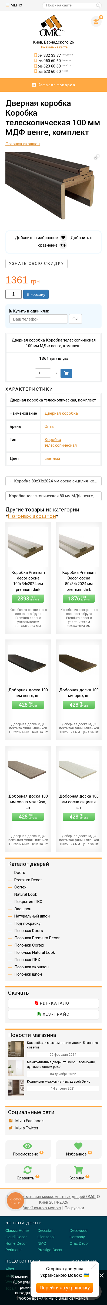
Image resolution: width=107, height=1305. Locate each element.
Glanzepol (46, 1237)
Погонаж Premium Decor (37, 938)
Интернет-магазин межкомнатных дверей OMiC (51, 1196)
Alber (9, 1269)
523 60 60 (53, 71)
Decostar (45, 1230)
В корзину (36, 294)
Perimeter (13, 1250)
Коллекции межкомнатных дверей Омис (58, 1081)
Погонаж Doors (28, 930)
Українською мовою (42, 1208)
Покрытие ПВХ (28, 901)
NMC (42, 1243)
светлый (52, 458)
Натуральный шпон (32, 916)
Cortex (20, 887)
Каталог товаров (53, 85)
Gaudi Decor (16, 1237)
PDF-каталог (53, 1003)
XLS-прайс (54, 1014)
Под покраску (27, 923)
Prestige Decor (50, 1250)
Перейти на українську (64, 1287)
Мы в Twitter (23, 1128)
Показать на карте (54, 47)
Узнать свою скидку (36, 263)
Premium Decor (28, 879)
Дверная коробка (61, 413)
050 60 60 (55, 60)
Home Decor (16, 1243)
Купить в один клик (29, 311)
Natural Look (25, 894)
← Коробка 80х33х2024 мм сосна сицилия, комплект (55, 481)
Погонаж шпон (28, 974)
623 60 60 (54, 66)
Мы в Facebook (26, 1120)
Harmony (77, 1237)
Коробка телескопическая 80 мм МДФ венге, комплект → (55, 495)
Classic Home (17, 1230)
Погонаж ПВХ (27, 959)
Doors (19, 872)
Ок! (75, 319)
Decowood (78, 1230)
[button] (96, 157)
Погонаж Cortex (29, 945)
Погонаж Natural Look (34, 952)
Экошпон (22, 908)
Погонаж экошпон (32, 516)
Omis (49, 426)
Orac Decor (79, 1243)
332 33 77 (55, 55)
